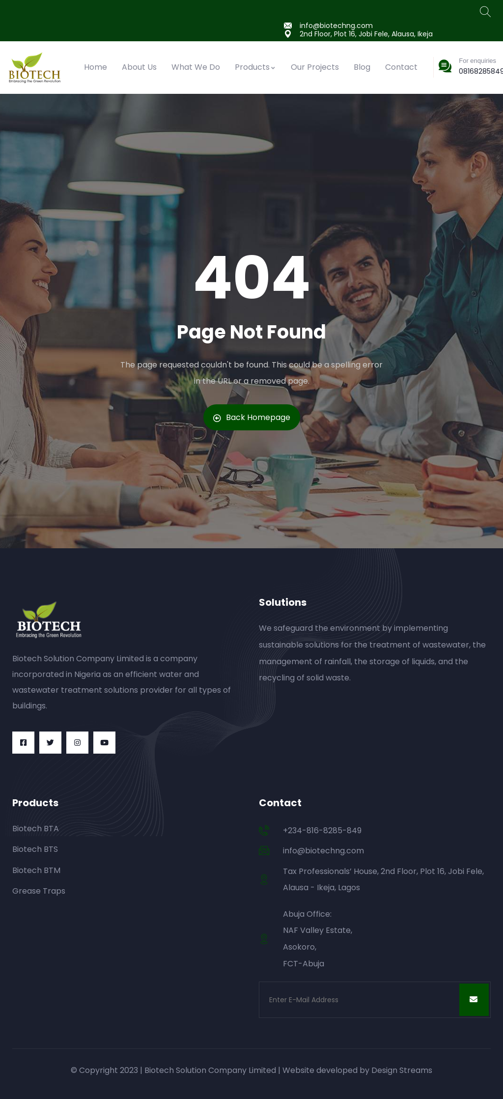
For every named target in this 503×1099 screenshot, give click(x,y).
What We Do (195, 67)
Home (95, 67)
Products (255, 67)
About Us (139, 67)
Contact (401, 67)
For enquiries (477, 60)
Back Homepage (251, 417)
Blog (362, 67)
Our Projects (315, 67)
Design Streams (401, 1070)
